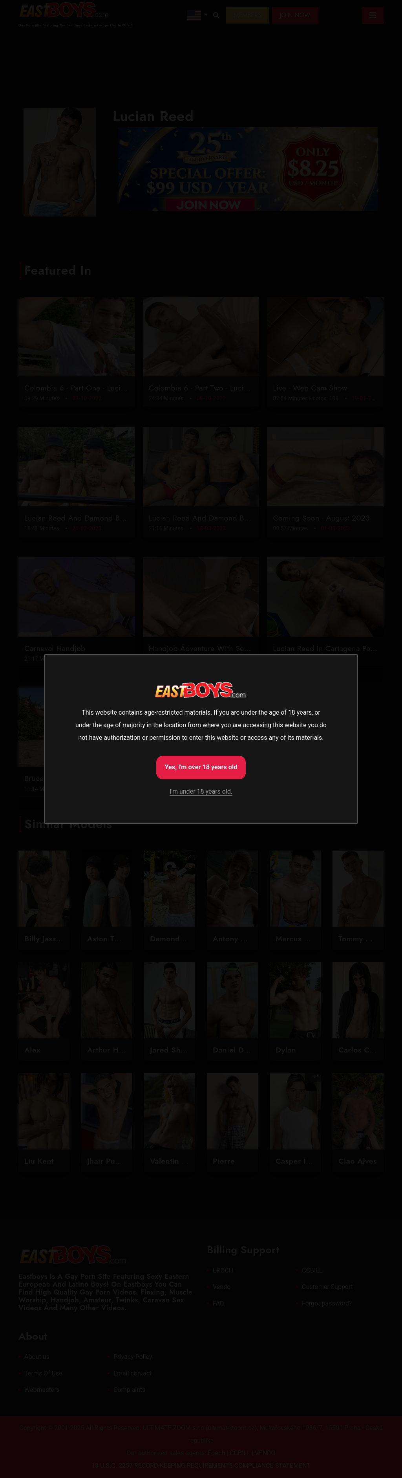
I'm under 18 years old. (201, 792)
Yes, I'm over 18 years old (201, 766)
